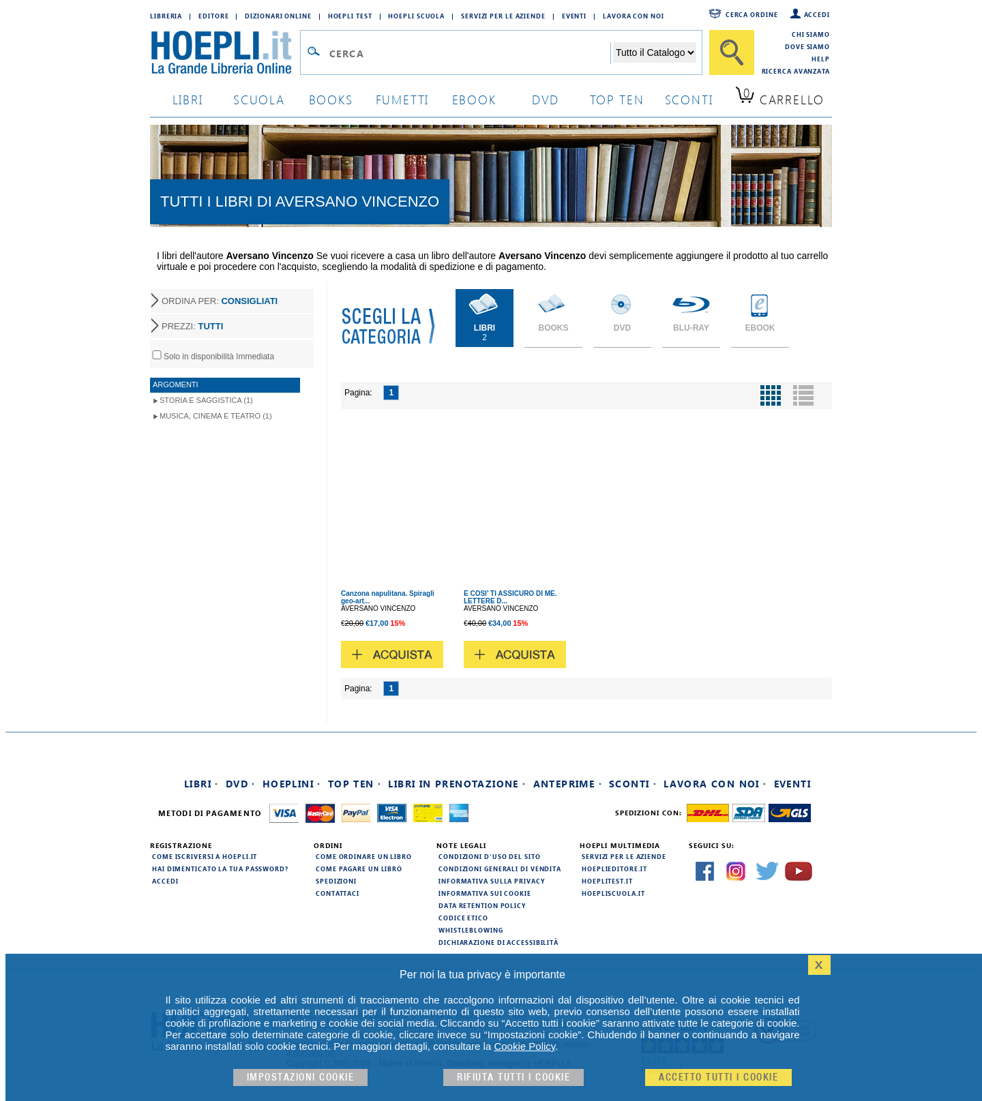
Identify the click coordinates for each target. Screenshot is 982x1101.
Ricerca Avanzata (796, 71)
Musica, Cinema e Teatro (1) (216, 416)
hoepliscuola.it (613, 893)
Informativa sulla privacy (491, 881)
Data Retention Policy (482, 905)
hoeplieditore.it (614, 868)
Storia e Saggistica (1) (206, 400)
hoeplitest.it (607, 881)
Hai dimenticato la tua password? (220, 868)
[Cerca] (731, 52)
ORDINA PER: (220, 301)
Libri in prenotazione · (457, 783)
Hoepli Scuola (416, 16)
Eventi (574, 16)
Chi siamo (811, 34)
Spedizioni (336, 881)
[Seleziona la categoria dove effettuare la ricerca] (654, 52)
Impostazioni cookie (301, 1077)
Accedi (817, 14)
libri (188, 99)
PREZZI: (192, 326)
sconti (689, 99)
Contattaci (337, 893)
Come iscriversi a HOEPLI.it (204, 856)
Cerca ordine (752, 14)
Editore (213, 16)
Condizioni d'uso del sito (489, 856)
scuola (259, 99)
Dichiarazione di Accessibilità (498, 942)
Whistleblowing (470, 930)
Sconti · (633, 783)
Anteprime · (567, 783)
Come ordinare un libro (364, 856)
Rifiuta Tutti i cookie (513, 1077)
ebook (474, 99)
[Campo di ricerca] (469, 53)
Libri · (201, 783)
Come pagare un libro (359, 868)
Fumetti (403, 99)
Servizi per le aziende (503, 16)
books (331, 99)
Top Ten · (355, 783)
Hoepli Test (350, 16)
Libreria (166, 16)
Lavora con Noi (633, 16)
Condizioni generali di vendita (499, 868)
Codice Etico (463, 918)
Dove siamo (807, 46)
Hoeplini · (292, 783)
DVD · (241, 783)
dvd (545, 99)
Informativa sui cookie (484, 893)
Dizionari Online (278, 16)
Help (821, 59)
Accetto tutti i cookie (718, 1077)
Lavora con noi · (715, 783)
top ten (617, 99)
